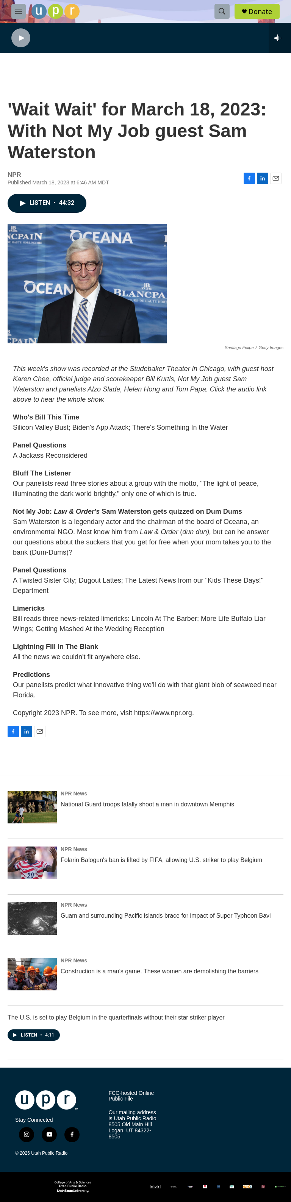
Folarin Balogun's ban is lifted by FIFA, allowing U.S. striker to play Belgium (161, 860)
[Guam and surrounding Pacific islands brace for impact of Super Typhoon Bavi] (32, 918)
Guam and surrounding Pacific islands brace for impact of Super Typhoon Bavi (166, 915)
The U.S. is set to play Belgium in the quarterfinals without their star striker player (116, 1017)
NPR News (74, 793)
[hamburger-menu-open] (18, 11)
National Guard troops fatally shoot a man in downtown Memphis (147, 804)
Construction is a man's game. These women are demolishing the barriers (159, 971)
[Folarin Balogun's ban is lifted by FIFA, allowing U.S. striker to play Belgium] (32, 863)
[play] (21, 38)
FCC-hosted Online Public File (131, 1096)
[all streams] (280, 38)
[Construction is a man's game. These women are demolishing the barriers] (32, 974)
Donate (260, 12)
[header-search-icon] (222, 11)
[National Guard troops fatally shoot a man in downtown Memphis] (32, 807)
